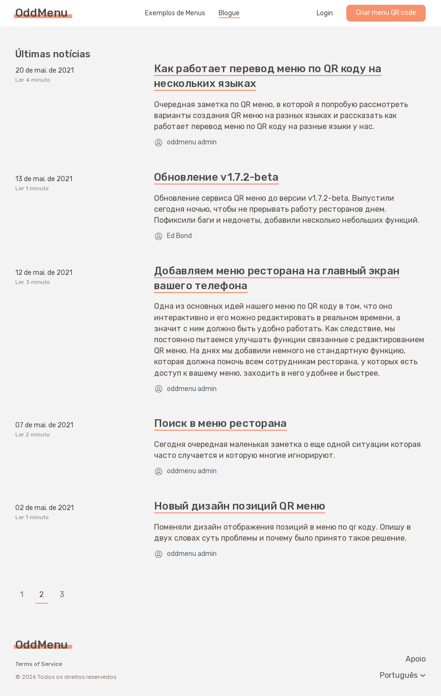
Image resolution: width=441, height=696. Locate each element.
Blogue (229, 13)
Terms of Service (38, 664)
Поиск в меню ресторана (220, 423)
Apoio (416, 659)
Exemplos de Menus (175, 13)
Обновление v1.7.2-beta (216, 177)
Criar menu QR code (386, 13)
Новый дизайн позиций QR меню (239, 506)
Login (325, 13)
